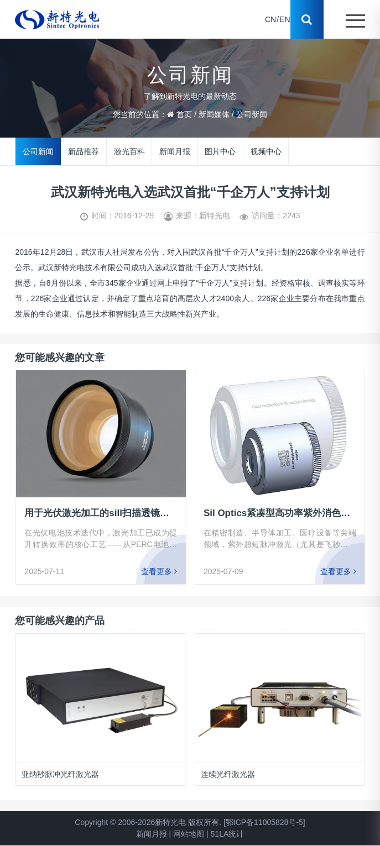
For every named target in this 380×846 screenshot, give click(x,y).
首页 (184, 114)
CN (270, 19)
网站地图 (188, 833)
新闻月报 (174, 150)
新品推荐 (83, 150)
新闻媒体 (214, 114)
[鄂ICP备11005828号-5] (264, 822)
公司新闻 (251, 114)
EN (284, 19)
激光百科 (129, 150)
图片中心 (220, 150)
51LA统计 (227, 833)
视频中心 (265, 150)
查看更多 (159, 571)
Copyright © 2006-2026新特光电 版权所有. (148, 822)
